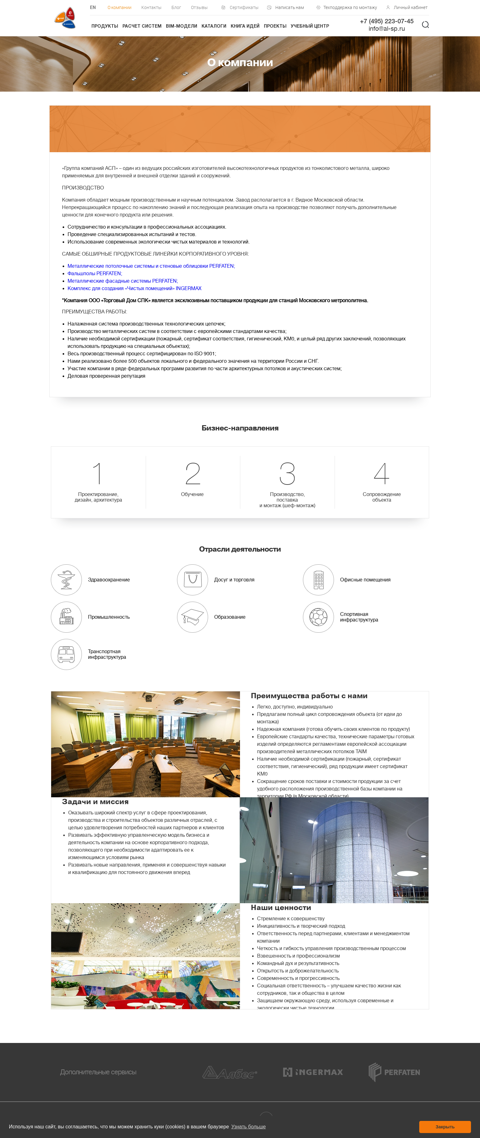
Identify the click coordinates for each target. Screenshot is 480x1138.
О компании (119, 7)
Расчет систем (142, 27)
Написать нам (289, 7)
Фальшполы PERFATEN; (95, 273)
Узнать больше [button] (248, 1126)
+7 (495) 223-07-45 (387, 22)
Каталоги (214, 27)
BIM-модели (181, 27)
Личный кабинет (411, 7)
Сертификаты (244, 7)
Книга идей (245, 27)
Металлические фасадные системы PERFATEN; (123, 281)
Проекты (275, 27)
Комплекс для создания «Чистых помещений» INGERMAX (135, 288)
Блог (176, 7)
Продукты (104, 27)
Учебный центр (310, 27)
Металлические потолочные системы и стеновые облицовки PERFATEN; (151, 266)
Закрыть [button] (445, 1126)
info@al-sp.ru (387, 28)
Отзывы (199, 7)
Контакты (151, 7)
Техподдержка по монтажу (349, 7)
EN (93, 8)
